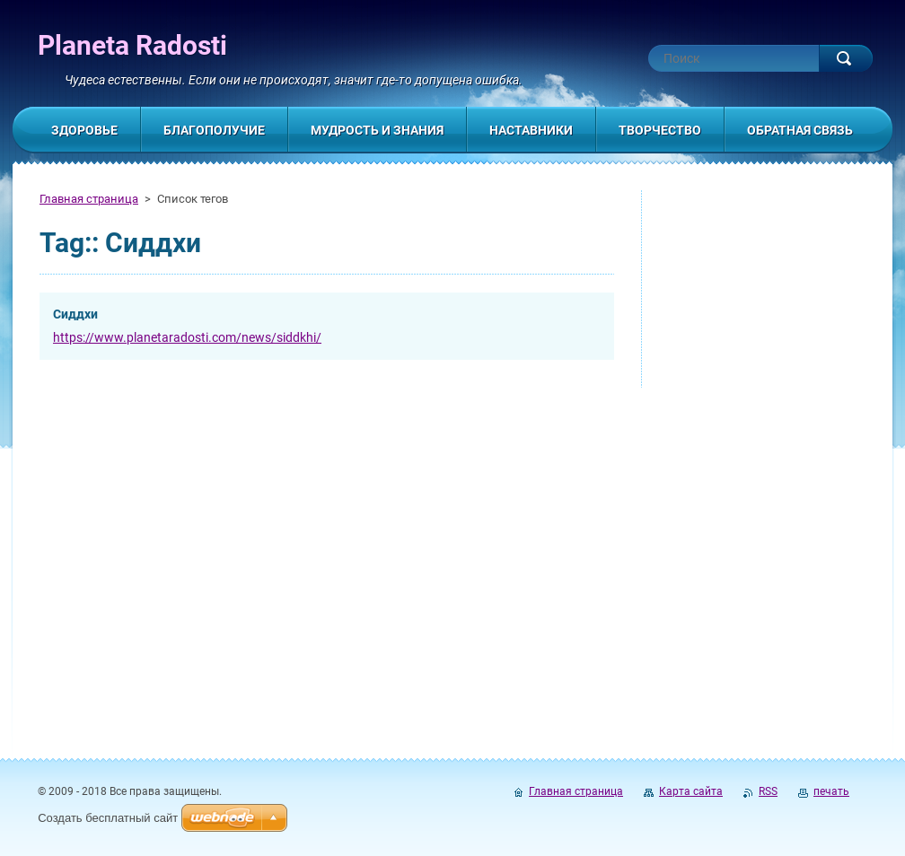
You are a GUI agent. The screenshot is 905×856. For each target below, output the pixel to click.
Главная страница (89, 198)
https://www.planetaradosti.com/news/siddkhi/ (187, 337)
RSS (768, 791)
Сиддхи (75, 314)
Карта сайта (691, 791)
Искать (846, 58)
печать (831, 791)
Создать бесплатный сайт (108, 818)
